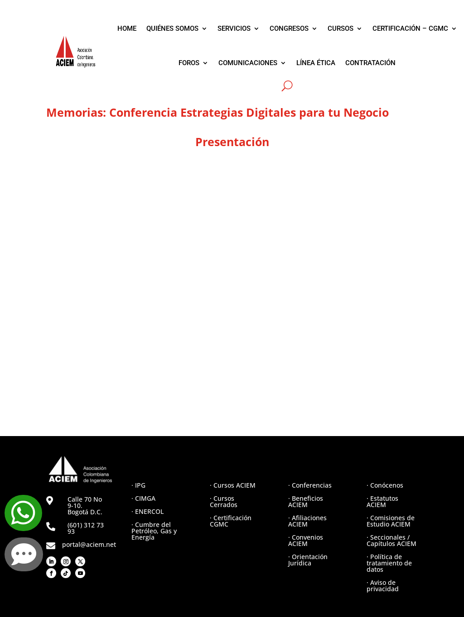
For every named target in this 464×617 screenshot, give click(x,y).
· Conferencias (310, 485)
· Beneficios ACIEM (305, 501)
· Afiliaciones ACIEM (307, 520)
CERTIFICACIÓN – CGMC (410, 28)
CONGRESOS (289, 28)
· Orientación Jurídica (308, 559)
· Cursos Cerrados (223, 501)
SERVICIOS (234, 28)
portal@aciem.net (89, 544)
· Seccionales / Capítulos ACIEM (391, 540)
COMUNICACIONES (247, 63)
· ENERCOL (147, 511)
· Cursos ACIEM (233, 485)
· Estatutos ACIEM (382, 501)
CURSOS (340, 28)
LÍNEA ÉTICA (315, 63)
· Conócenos (385, 485)
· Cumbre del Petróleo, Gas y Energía (154, 530)
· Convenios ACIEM (305, 540)
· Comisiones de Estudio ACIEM (391, 520)
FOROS (189, 63)
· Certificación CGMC (230, 520)
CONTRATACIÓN (370, 63)
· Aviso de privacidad (383, 585)
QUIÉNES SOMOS (172, 28)
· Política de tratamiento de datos (389, 563)
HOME (126, 28)
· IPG (138, 485)
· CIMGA (143, 498)
